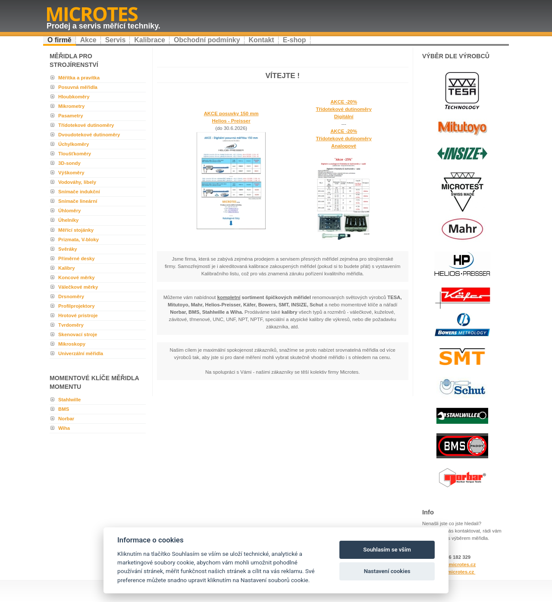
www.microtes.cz (454, 571)
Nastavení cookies (387, 571)
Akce (88, 40)
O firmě (59, 40)
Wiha (64, 428)
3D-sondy (69, 163)
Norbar (66, 418)
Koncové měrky (76, 277)
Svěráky (67, 249)
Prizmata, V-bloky (78, 239)
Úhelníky (68, 220)
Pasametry (70, 115)
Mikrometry (71, 106)
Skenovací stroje (77, 334)
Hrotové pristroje (78, 315)
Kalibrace (149, 40)
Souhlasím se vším (387, 549)
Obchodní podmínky (207, 40)
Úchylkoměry (73, 144)
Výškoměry (71, 172)
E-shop (294, 40)
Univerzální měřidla (80, 353)
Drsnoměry (71, 296)
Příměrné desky (76, 258)
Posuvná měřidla (77, 87)
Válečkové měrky (78, 287)
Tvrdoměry (71, 325)
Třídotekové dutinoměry (86, 125)
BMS (63, 409)
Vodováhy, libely (77, 182)
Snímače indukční (79, 191)
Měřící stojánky (76, 230)
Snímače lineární (77, 201)
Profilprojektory (76, 306)
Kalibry (66, 268)
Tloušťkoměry (74, 153)
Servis (115, 40)
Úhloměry (69, 210)
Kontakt (261, 40)
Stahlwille (69, 399)
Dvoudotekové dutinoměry (89, 134)
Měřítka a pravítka (79, 77)
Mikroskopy (71, 344)
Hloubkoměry (74, 96)
